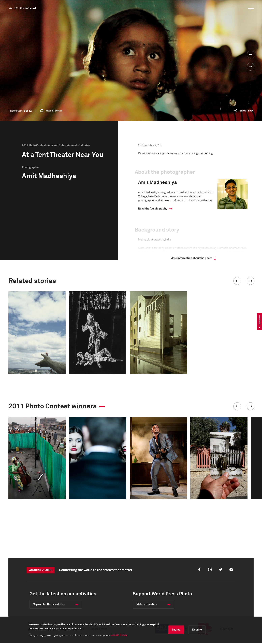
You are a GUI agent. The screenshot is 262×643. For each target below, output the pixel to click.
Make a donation (146, 604)
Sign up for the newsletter (49, 604)
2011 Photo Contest (25, 8)
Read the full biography (152, 208)
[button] (237, 281)
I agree (176, 629)
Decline (197, 629)
